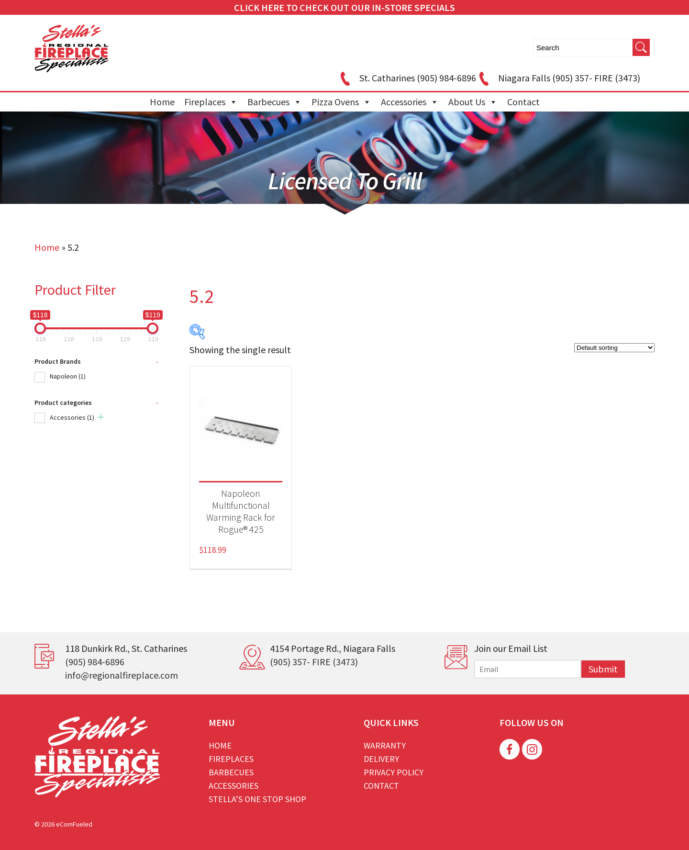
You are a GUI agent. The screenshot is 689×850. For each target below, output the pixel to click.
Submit (603, 669)
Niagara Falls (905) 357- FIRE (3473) (558, 78)
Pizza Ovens (341, 102)
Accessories (410, 102)
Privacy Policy (393, 772)
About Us (473, 102)
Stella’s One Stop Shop (257, 799)
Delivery (381, 758)
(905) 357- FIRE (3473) (314, 662)
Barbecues (274, 102)
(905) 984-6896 (94, 662)
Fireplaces (211, 102)
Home (162, 102)
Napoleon (68, 376)
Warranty (385, 745)
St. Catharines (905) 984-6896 (406, 78)
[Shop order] (614, 347)
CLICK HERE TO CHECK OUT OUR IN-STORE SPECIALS (344, 7)
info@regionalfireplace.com (121, 675)
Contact (523, 102)
